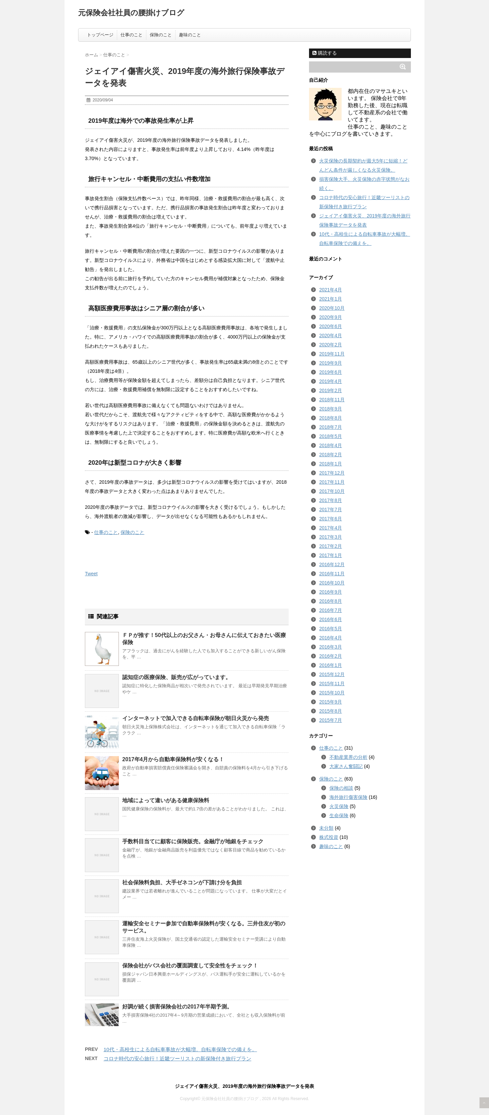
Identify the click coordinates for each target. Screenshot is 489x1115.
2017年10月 (332, 491)
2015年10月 (332, 692)
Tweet (91, 573)
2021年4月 (330, 289)
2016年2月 (330, 656)
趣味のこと (190, 34)
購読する (324, 53)
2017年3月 (330, 537)
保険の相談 (341, 788)
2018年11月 (332, 399)
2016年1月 (330, 665)
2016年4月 (330, 637)
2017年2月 (330, 546)
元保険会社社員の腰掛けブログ (131, 12)
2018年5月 (330, 436)
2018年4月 (330, 445)
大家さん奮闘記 (346, 766)
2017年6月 (330, 518)
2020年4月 (330, 335)
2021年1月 (330, 299)
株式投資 (328, 837)
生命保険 (338, 815)
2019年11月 (332, 354)
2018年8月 (330, 418)
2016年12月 (332, 564)
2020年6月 (330, 326)
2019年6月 (330, 372)
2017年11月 (332, 482)
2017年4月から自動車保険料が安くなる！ (173, 759)
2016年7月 (330, 610)
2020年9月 (330, 317)
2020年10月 (332, 308)
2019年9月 (330, 363)
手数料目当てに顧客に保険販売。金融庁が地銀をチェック (193, 841)
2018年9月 (330, 408)
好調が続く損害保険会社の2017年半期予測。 (177, 1007)
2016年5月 (330, 628)
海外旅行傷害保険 (348, 797)
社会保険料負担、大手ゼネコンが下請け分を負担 (182, 882)
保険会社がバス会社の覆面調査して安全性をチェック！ (190, 965)
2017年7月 (330, 509)
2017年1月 (330, 555)
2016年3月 (330, 647)
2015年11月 (332, 683)
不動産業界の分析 (348, 757)
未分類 (326, 828)
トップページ (100, 34)
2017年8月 (330, 500)
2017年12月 (332, 473)
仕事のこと (132, 34)
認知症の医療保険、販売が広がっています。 (176, 677)
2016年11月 (332, 573)
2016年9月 (330, 592)
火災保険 (338, 806)
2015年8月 (330, 711)
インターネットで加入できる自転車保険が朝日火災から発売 (195, 718)
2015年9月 (330, 702)
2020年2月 (330, 344)
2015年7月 (330, 720)
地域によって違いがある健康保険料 (165, 800)
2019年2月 (330, 390)
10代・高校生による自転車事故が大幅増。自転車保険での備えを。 (180, 1049)
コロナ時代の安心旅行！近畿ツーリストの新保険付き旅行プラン (177, 1058)
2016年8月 (330, 601)
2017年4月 (330, 528)
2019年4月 (330, 381)
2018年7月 (330, 427)
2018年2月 (330, 454)
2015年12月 (332, 674)
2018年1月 (330, 463)
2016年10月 (332, 582)
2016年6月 (330, 619)
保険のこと (161, 34)
